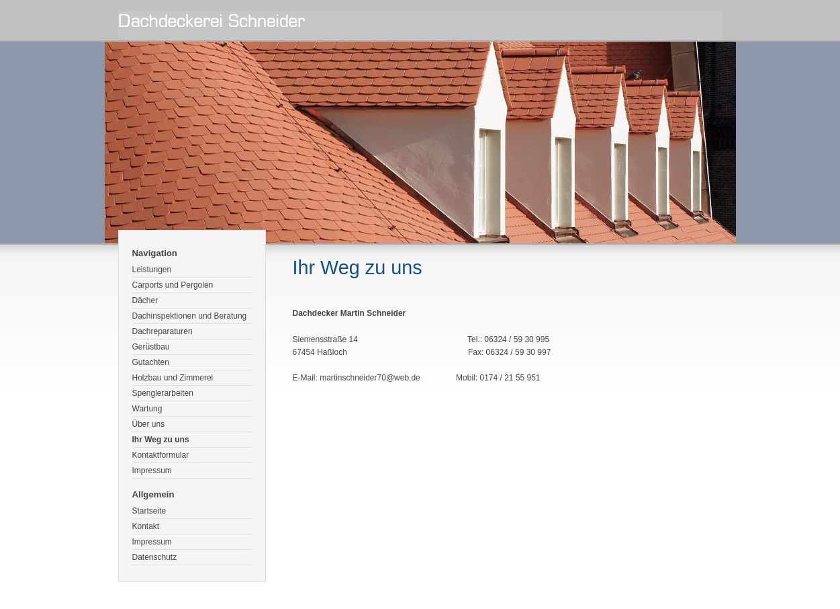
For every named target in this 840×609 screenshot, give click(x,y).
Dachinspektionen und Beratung (189, 316)
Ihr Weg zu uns (160, 439)
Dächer (145, 300)
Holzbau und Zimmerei (173, 377)
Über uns (148, 424)
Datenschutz (154, 557)
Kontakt (146, 526)
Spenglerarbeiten (162, 393)
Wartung (147, 408)
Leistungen (152, 269)
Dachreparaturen (162, 331)
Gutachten (150, 362)
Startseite (149, 511)
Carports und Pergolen (173, 285)
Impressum (152, 470)
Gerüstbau (151, 347)
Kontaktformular (160, 455)
